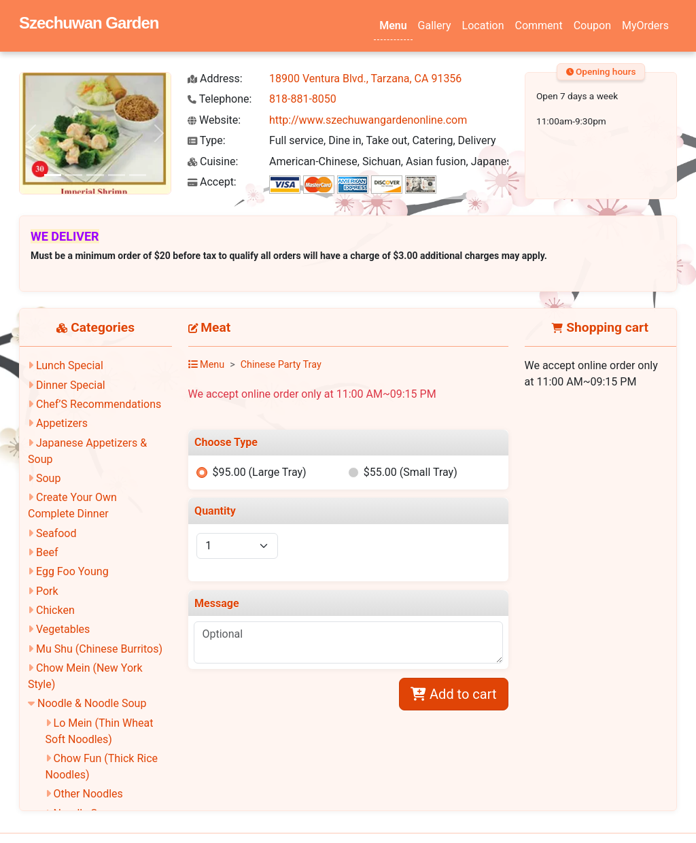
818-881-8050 (302, 98)
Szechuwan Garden (88, 23)
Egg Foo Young (72, 571)
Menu (392, 25)
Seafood (56, 533)
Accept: (212, 181)
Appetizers (62, 423)
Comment (539, 25)
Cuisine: (213, 161)
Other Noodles (88, 793)
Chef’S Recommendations (98, 404)
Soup (48, 478)
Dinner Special (70, 385)
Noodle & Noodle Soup (91, 703)
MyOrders (645, 25)
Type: (207, 140)
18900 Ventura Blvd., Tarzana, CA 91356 (365, 78)
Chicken (55, 610)
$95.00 (259, 472)
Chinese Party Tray (281, 365)
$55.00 (410, 472)
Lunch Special (69, 365)
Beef (47, 552)
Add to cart (453, 694)
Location (483, 25)
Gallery (434, 25)
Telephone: (219, 98)
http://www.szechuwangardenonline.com (368, 120)
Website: (214, 120)
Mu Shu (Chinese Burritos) (99, 648)
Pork (47, 591)
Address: (215, 78)
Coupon (592, 25)
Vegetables (63, 629)
